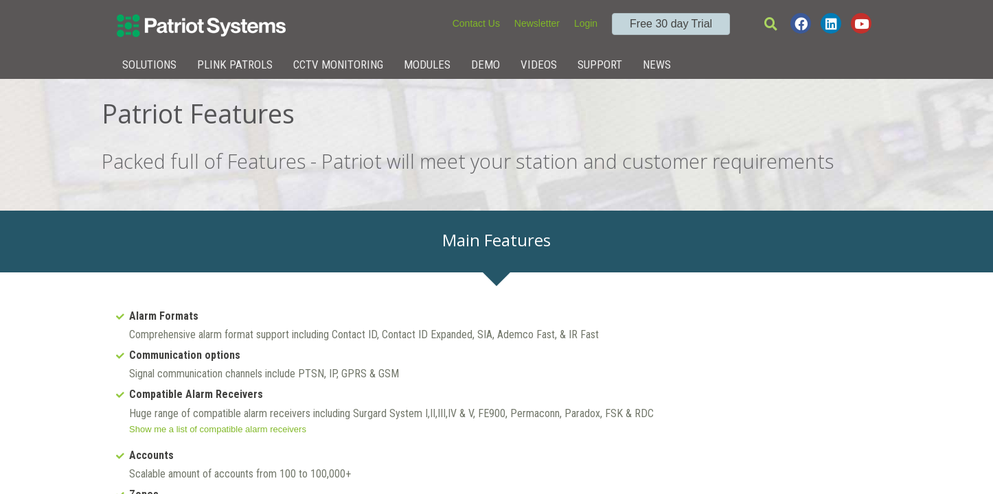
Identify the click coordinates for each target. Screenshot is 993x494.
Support (600, 64)
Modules (427, 64)
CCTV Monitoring (338, 64)
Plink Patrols (235, 64)
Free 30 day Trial (671, 24)
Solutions (149, 64)
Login (585, 23)
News (657, 64)
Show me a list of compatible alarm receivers (217, 429)
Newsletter (537, 23)
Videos (539, 64)
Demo (485, 64)
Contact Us (476, 23)
